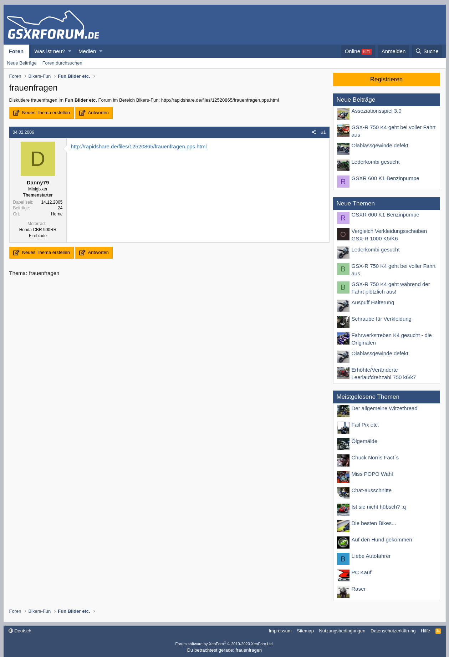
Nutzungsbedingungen (342, 630)
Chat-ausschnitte (372, 490)
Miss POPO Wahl (372, 474)
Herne (57, 214)
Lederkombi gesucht (376, 162)
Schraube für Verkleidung (382, 319)
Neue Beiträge (22, 63)
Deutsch (20, 630)
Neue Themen (356, 203)
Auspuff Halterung (373, 302)
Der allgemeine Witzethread (385, 408)
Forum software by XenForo (224, 644)
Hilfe (425, 630)
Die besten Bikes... (374, 523)
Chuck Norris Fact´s (375, 457)
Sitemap (305, 630)
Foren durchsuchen (62, 63)
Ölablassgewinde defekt (380, 145)
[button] (69, 51)
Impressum (280, 630)
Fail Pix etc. (365, 425)
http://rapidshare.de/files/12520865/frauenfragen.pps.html (139, 146)
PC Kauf (362, 572)
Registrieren (386, 79)
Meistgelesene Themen (368, 396)
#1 (323, 132)
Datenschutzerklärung (393, 630)
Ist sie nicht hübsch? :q (379, 507)
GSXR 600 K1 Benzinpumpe (385, 178)
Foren (16, 51)
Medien (87, 51)
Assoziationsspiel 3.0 (377, 111)
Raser (359, 589)
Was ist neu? (49, 51)
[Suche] (427, 51)
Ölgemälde (365, 441)
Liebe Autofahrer (371, 556)
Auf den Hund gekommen (382, 539)
